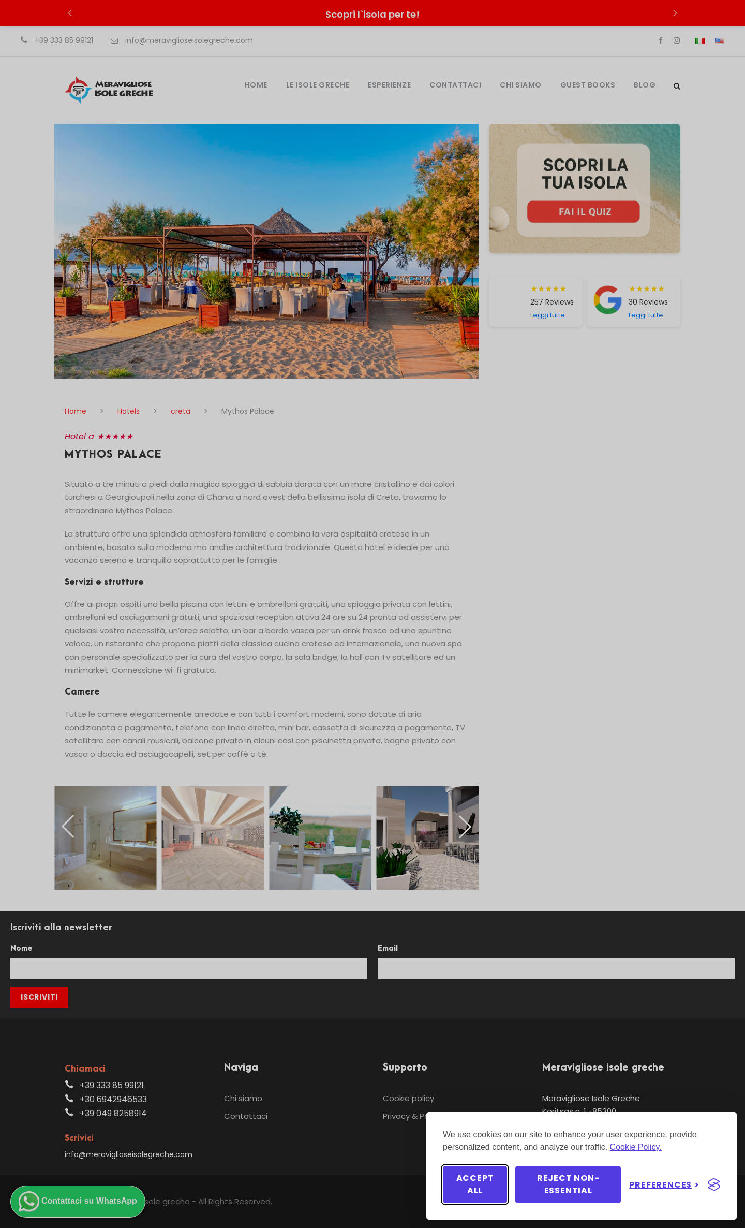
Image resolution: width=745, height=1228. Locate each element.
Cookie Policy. (636, 1147)
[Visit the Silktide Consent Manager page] (714, 1184)
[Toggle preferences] (664, 1184)
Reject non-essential (568, 1184)
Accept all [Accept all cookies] (475, 1184)
